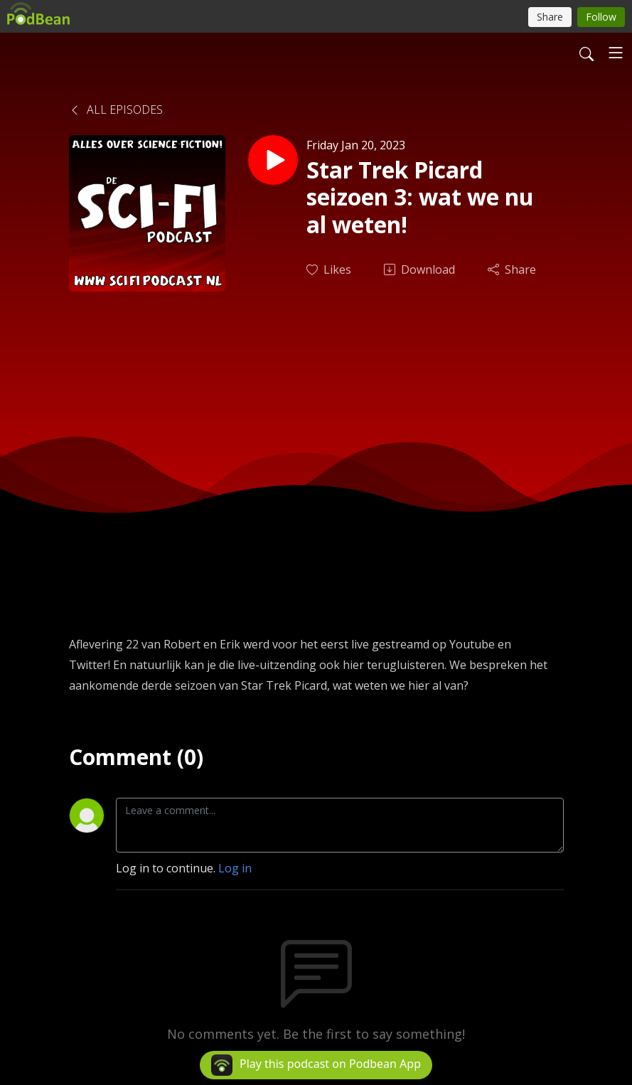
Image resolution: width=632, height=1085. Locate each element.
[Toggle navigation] (615, 52)
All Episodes (116, 109)
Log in (235, 868)
